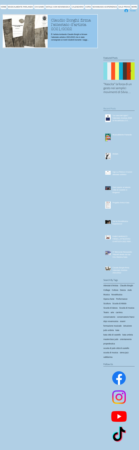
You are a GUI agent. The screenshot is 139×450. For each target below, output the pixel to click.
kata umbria (127, 335)
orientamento (126, 339)
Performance (121, 299)
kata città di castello (112, 335)
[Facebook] (119, 378)
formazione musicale (112, 326)
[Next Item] (130, 71)
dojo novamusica (110, 321)
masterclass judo (110, 339)
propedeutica (109, 344)
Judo (129, 290)
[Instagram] (119, 397)
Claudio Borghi (126, 285)
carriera (119, 312)
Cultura (115, 290)
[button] (39, 7)
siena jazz (124, 352)
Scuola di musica (126, 308)
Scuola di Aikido (119, 303)
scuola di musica (110, 352)
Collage (106, 290)
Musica (106, 294)
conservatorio (109, 317)
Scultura (107, 303)
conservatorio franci (125, 317)
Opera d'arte (108, 299)
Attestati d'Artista (110, 285)
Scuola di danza (110, 308)
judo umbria (108, 330)
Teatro (106, 312)
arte (112, 312)
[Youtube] (119, 416)
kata (117, 330)
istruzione (127, 326)
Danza (123, 290)
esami (122, 321)
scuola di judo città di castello (116, 348)
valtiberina (107, 357)
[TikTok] (119, 435)
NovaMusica (116, 294)
